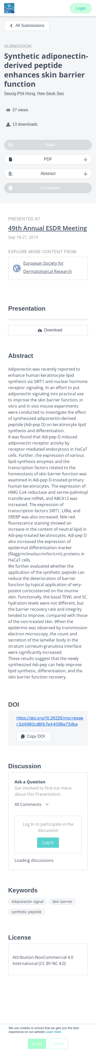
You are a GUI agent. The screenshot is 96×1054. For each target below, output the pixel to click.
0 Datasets (34, 188)
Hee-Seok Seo (50, 93)
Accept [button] (37, 1044)
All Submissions (26, 25)
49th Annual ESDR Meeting (47, 228)
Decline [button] (59, 1044)
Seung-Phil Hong (19, 93)
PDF (48, 159)
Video (31, 145)
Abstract (48, 174)
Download (50, 330)
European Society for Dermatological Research (47, 267)
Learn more (53, 1032)
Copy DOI (33, 736)
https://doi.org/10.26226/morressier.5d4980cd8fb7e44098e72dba (49, 721)
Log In (48, 842)
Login (81, 8)
